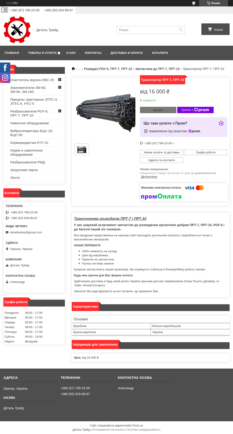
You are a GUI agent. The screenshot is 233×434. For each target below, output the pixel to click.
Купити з (195, 110)
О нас (71, 53)
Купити (158, 110)
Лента (15, 178)
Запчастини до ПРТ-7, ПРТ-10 (157, 69)
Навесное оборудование (29, 123)
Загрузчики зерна (24, 170)
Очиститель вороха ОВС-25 (32, 80)
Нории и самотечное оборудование (26, 152)
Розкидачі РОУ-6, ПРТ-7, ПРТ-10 (108, 69)
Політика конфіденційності (144, 429)
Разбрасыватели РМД (27, 162)
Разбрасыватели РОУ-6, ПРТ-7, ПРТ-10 (29, 113)
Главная (12, 53)
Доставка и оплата (127, 53)
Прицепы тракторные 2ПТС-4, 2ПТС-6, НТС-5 (34, 101)
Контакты (93, 53)
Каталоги (160, 53)
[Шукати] (181, 30)
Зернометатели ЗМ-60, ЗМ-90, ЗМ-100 (28, 90)
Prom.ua (138, 425)
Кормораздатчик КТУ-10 (29, 143)
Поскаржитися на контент (108, 429)
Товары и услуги (42, 53)
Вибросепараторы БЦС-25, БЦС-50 (31, 133)
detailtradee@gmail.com (26, 232)
